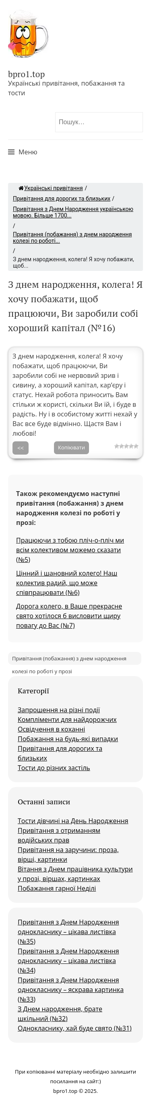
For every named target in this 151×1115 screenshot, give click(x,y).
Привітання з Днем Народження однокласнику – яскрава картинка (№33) (71, 990)
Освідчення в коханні (51, 729)
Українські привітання (51, 188)
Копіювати (71, 447)
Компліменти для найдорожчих (67, 719)
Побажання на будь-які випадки (68, 738)
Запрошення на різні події (59, 709)
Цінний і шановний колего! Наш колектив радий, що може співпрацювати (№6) (66, 583)
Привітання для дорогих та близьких (61, 198)
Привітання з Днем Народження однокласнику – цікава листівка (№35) (68, 932)
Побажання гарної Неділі (57, 888)
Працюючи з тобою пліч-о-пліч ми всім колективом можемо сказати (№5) (70, 550)
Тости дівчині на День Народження (73, 820)
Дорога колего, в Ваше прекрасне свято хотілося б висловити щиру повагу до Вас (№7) (69, 616)
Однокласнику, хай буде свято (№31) (75, 1028)
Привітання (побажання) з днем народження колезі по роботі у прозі (69, 660)
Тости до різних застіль (54, 767)
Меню (28, 152)
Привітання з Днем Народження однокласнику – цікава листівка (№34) (68, 961)
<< (20, 448)
